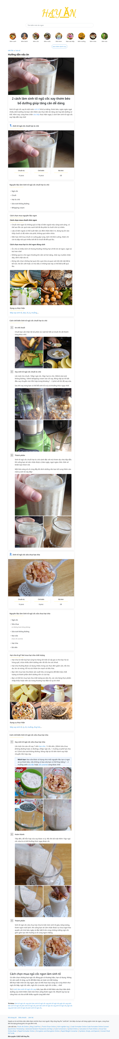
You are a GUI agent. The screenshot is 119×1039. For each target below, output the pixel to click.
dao (24, 313)
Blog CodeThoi (35, 1027)
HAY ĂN (10, 51)
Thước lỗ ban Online (49, 1027)
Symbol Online (73, 1029)
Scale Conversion (60, 1029)
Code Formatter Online (79, 1027)
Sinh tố (17, 51)
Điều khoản (22, 1017)
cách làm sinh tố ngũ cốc (19, 1008)
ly (29, 313)
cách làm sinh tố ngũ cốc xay (25, 989)
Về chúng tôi (12, 1017)
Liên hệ (30, 1017)
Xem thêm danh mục (59, 46)
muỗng (34, 313)
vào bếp (36, 114)
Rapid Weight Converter (69, 1031)
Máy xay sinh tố (16, 313)
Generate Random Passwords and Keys (39, 1029)
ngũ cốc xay (64, 1003)
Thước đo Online (23, 1027)
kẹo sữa (42, 746)
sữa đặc (31, 764)
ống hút (37, 727)
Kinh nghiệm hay (63, 1027)
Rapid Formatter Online (26, 1031)
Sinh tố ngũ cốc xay (21, 1003)
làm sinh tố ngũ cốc (28, 1006)
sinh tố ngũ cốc (54, 1003)
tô (27, 313)
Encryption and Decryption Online (47, 1031)
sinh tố (37, 109)
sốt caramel (43, 764)
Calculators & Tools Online (88, 1029)
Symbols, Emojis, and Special (89, 1031)
